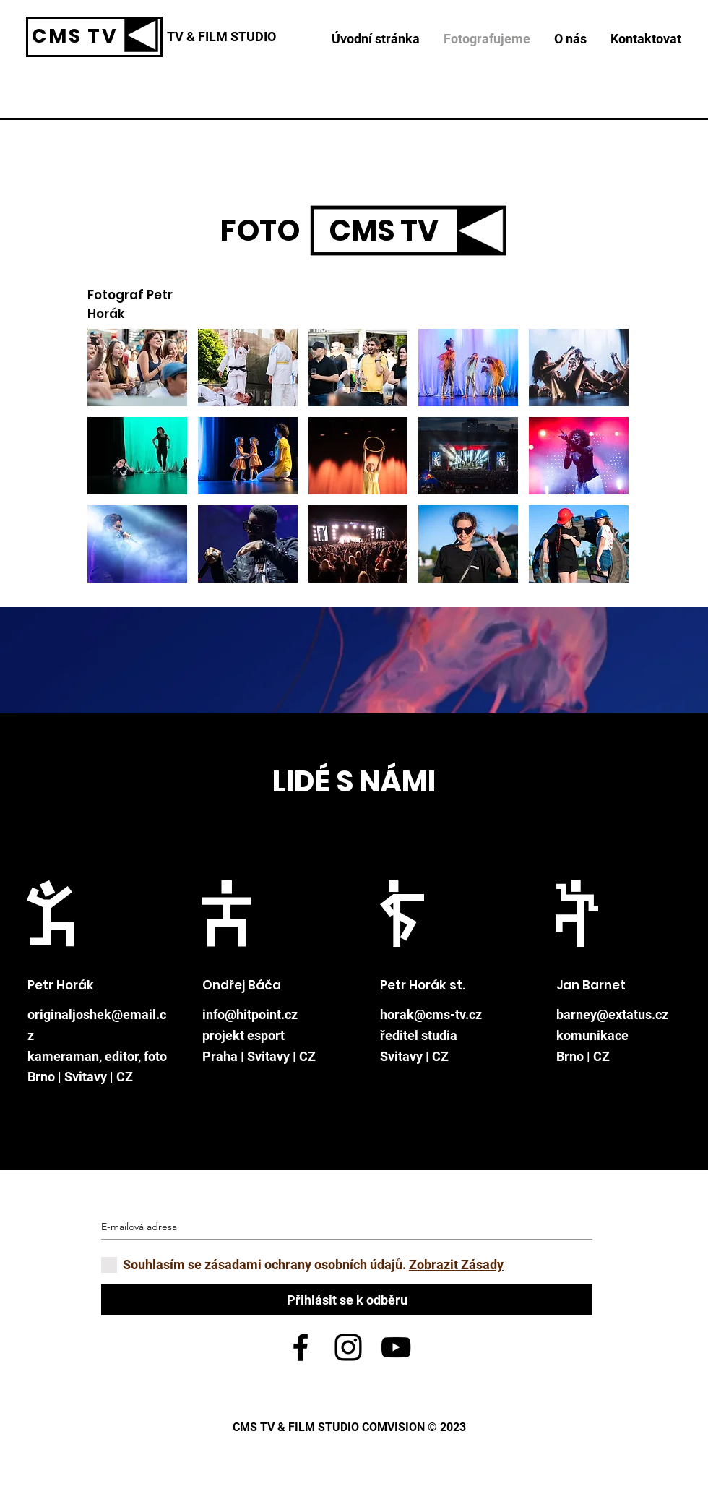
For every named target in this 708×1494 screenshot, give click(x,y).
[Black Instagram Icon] (348, 1347)
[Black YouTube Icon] (396, 1347)
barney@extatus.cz (612, 1014)
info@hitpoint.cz (250, 1014)
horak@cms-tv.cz (431, 1014)
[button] (137, 367)
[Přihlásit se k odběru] (346, 1299)
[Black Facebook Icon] (300, 1347)
